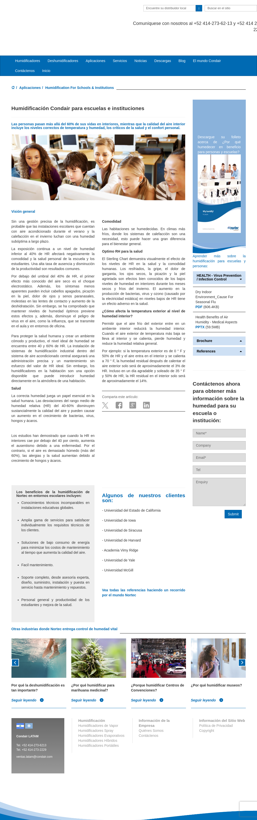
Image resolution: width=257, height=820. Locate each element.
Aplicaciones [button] (95, 41)
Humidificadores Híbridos (97, 720)
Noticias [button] (140, 41)
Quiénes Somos (151, 710)
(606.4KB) (207, 287)
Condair (40, 11)
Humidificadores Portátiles (98, 725)
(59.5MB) (207, 307)
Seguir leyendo (27, 680)
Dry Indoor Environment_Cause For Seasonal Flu (214, 277)
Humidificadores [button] (27, 41)
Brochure (219, 321)
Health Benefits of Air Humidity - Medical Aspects (216, 299)
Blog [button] (181, 41)
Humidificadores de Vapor (98, 705)
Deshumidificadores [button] (63, 41)
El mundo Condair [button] (207, 41)
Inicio (46, 51)
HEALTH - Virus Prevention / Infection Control (219, 257)
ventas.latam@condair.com (34, 736)
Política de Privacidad (216, 705)
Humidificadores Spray (95, 710)
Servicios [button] (120, 41)
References (219, 331)
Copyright (206, 710)
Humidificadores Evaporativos (101, 715)
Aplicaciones (30, 68)
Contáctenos (25, 51)
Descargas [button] (162, 41)
